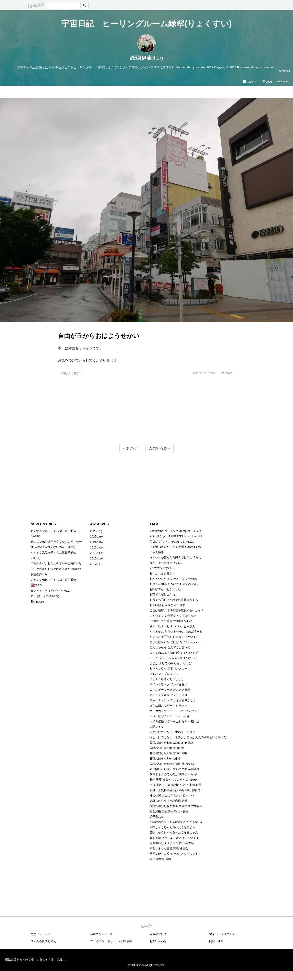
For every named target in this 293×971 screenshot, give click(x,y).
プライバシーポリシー (104, 941)
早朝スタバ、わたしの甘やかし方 (52, 563)
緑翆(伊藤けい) (146, 58)
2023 (93, 531)
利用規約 (126, 941)
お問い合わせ (158, 941)
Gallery (249, 81)
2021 (93, 542)
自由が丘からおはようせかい (98, 335)
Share (282, 81)
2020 (93, 547)
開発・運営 (216, 941)
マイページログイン (222, 934)
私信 (33, 601)
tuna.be (146, 925)
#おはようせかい (71, 373)
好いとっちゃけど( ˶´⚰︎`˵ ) (47, 590)
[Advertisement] (146, 418)
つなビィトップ (40, 934)
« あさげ (130, 448)
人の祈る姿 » (159, 448)
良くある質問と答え (43, 941)
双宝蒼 (35, 574)
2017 (93, 564)
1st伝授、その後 (41, 596)
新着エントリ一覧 (101, 934)
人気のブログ (158, 934)
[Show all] (284, 70)
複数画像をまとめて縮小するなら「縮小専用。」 (36, 959)
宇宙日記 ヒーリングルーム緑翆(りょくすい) (146, 23)
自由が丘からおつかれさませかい (52, 568)
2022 (93, 536)
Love (267, 81)
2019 (93, 553)
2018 (93, 558)
